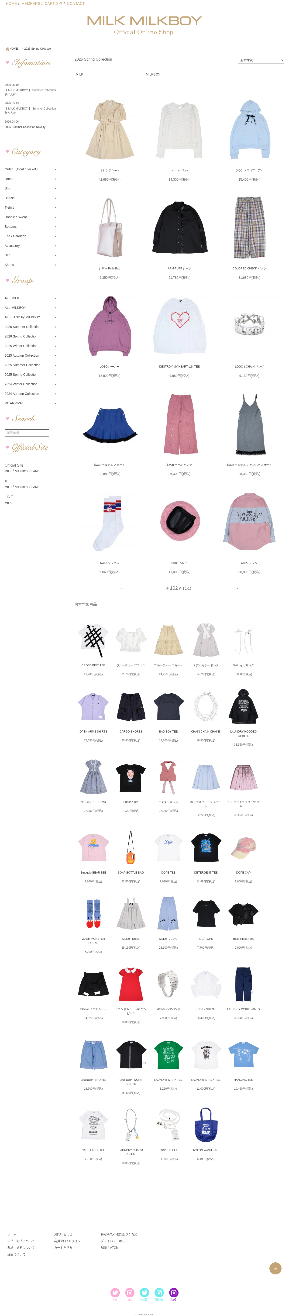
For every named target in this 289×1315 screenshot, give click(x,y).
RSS (104, 1247)
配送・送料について (21, 1247)
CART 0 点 (54, 4)
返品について (16, 1254)
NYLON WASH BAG (206, 1150)
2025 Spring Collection (38, 48)
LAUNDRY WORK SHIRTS (131, 1082)
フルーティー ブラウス (131, 665)
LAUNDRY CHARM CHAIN (131, 1152)
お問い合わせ (63, 1234)
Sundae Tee (131, 802)
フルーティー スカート (168, 665)
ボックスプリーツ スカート (206, 804)
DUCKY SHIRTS (206, 1009)
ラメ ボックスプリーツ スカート (243, 804)
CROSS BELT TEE (93, 665)
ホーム (12, 1234)
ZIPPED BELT (168, 1150)
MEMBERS (30, 4)
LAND (35, 471)
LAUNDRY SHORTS (93, 1079)
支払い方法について (21, 1241)
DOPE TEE (168, 872)
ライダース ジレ (168, 802)
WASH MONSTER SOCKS (93, 941)
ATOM (114, 1247)
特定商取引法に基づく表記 (119, 1234)
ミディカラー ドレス (206, 665)
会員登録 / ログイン (67, 1241)
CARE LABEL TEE (93, 1150)
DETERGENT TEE (205, 872)
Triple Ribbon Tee (243, 938)
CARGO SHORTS (131, 731)
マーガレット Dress (93, 802)
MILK (8, 471)
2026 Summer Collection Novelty (25, 127)
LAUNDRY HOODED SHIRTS (243, 733)
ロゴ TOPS (206, 938)
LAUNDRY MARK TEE (168, 1079)
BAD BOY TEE (168, 731)
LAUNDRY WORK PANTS (243, 1009)
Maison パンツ (168, 938)
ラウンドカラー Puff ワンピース (131, 1011)
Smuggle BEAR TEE (93, 872)
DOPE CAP (243, 872)
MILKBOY (21, 471)
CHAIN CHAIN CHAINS (206, 731)
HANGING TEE (243, 1079)
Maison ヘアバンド (168, 1009)
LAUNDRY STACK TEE (206, 1079)
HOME (11, 4)
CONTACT (76, 4)
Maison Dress (130, 938)
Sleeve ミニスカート (93, 1009)
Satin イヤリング (243, 665)
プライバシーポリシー (116, 1241)
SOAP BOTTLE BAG (131, 872)
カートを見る (63, 1247)
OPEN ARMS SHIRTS (93, 731)
